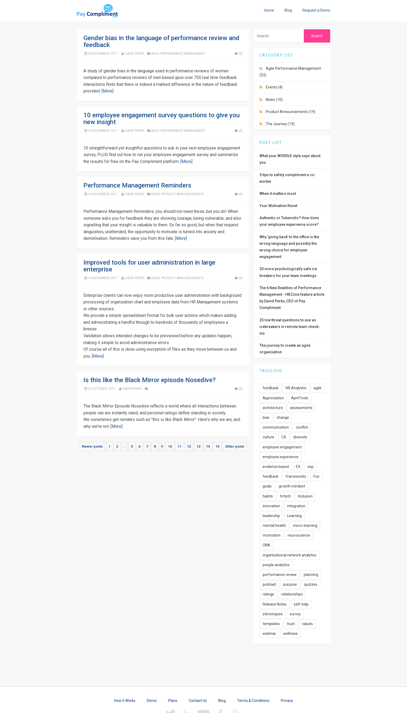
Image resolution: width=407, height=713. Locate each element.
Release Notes (275, 604)
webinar (269, 633)
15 (217, 446)
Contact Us (198, 700)
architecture (273, 408)
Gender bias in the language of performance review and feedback (161, 41)
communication (276, 427)
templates (271, 624)
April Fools (299, 398)
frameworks (296, 476)
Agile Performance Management (178, 53)
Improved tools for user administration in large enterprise (149, 266)
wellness (290, 633)
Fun (316, 476)
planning (311, 575)
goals (267, 486)
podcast (269, 584)
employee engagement (282, 447)
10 (170, 446)
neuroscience (299, 535)
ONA (266, 545)
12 (189, 446)
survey (295, 614)
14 (208, 446)
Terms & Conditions (253, 700)
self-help (301, 604)
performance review (280, 575)
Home (269, 10)
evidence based (276, 467)
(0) (238, 53)
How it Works (124, 700)
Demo (152, 700)
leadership (271, 516)
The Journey (280, 124)
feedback (270, 388)
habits (268, 496)
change (283, 417)
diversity (300, 437)
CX (283, 437)
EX (298, 467)
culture (268, 437)
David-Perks (134, 53)
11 (179, 446)
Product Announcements (182, 194)
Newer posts (92, 446)
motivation (272, 535)
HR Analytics (296, 388)
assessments (301, 408)
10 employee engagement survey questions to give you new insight (161, 118)
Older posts (234, 446)
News (155, 194)
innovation (271, 506)
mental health (274, 525)
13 (198, 446)
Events (274, 87)
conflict (302, 427)
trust (291, 624)
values (307, 624)
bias (266, 417)
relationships (292, 594)
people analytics (276, 565)
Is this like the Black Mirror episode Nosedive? (149, 380)
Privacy (287, 700)
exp (310, 467)
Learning (294, 516)
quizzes (310, 584)
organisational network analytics (289, 555)
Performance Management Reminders (137, 185)
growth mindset (292, 486)
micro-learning (305, 525)
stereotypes (273, 614)
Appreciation (273, 398)
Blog (288, 10)
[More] (107, 90)
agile (317, 388)
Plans (172, 700)
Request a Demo (316, 10)
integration (296, 506)
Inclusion (305, 496)
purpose (290, 584)
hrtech (285, 496)
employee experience (281, 457)
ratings (268, 594)
